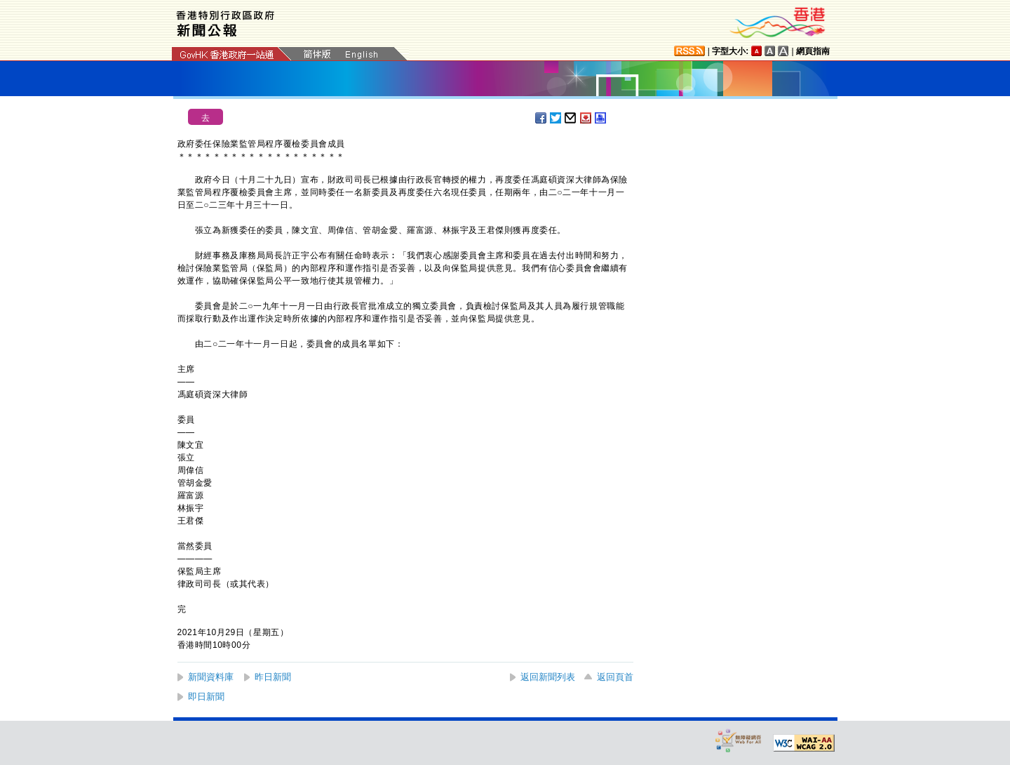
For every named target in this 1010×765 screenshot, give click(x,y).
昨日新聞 (273, 677)
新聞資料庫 (211, 677)
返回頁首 (615, 677)
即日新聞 (206, 696)
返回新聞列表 (547, 677)
